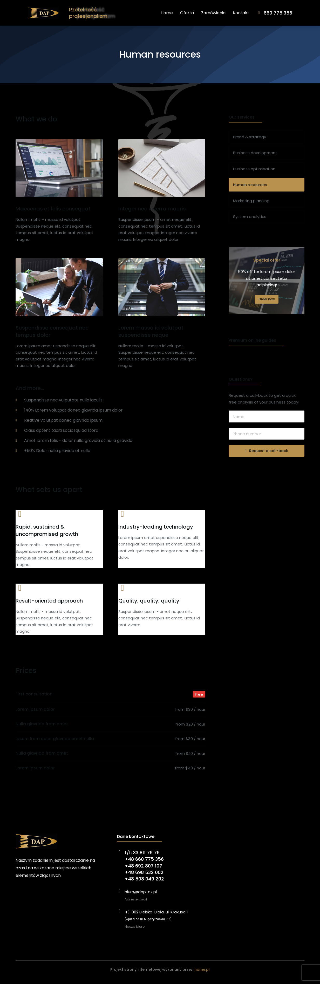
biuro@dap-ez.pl (141, 897)
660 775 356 (290, 15)
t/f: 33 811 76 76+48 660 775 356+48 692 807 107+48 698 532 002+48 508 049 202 (144, 871)
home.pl (202, 975)
